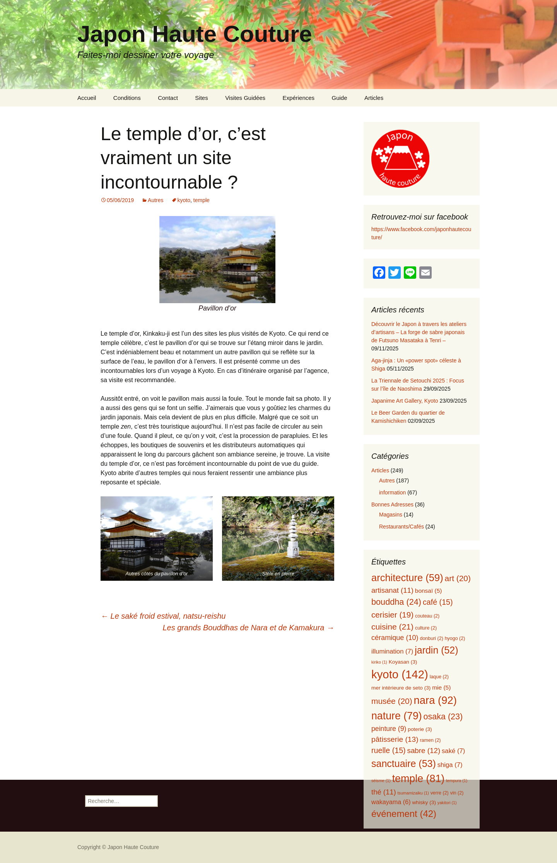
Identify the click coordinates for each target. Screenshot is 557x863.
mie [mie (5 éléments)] (441, 687)
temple (201, 200)
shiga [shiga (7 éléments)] (450, 765)
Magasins (390, 514)
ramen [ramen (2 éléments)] (430, 740)
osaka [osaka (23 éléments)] (443, 716)
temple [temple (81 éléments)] (418, 778)
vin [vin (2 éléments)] (457, 793)
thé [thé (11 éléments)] (383, 792)
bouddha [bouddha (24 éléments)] (396, 602)
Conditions (127, 97)
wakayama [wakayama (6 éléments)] (391, 801)
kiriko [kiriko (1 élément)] (379, 662)
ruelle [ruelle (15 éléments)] (388, 750)
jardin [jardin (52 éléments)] (436, 650)
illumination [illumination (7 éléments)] (392, 651)
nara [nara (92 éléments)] (435, 700)
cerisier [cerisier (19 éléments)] (392, 614)
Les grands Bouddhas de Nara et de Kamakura (248, 627)
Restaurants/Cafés (401, 526)
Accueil (86, 97)
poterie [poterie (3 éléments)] (420, 729)
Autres (155, 200)
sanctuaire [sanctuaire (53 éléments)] (403, 763)
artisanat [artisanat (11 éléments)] (392, 590)
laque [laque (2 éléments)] (439, 676)
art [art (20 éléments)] (458, 578)
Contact (168, 97)
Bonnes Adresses (392, 504)
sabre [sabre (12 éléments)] (424, 750)
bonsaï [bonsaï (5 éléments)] (428, 590)
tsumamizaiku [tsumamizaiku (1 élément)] (413, 793)
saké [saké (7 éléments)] (453, 751)
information (392, 492)
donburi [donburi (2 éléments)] (431, 638)
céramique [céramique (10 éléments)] (395, 638)
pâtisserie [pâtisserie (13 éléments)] (395, 739)
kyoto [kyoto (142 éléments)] (399, 674)
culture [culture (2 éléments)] (426, 628)
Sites (201, 97)
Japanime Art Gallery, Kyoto (404, 401)
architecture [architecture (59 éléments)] (407, 577)
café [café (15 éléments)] (438, 602)
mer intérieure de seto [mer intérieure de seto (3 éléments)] (401, 688)
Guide (339, 97)
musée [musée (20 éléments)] (391, 701)
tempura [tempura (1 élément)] (456, 780)
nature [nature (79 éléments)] (396, 716)
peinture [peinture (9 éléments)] (388, 729)
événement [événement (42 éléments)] (403, 813)
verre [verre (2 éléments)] (440, 793)
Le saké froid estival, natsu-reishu (163, 616)
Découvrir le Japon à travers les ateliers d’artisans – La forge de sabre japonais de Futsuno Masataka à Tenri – (418, 332)
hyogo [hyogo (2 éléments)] (455, 638)
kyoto (184, 200)
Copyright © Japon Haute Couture (118, 847)
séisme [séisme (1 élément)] (381, 780)
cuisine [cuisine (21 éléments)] (392, 626)
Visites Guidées (245, 97)
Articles (373, 97)
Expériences (299, 97)
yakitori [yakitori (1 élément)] (447, 802)
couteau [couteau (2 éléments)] (427, 616)
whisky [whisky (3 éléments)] (424, 802)
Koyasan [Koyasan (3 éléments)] (403, 662)
